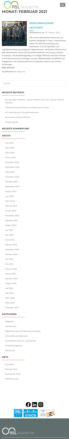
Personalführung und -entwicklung (20, 340)
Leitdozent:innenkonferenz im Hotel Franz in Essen (27, 107)
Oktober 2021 (11, 254)
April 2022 (9, 240)
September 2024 (12, 167)
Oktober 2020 (11, 278)
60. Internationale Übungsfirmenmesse (22, 112)
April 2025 (9, 147)
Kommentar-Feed (12, 374)
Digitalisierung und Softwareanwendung (22, 331)
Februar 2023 (11, 206)
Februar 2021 (11, 269)
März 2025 (10, 152)
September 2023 (12, 186)
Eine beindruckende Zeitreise (18, 117)
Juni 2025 (9, 143)
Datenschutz (10, 326)
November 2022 (12, 215)
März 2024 (10, 172)
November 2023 (12, 177)
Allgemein (21, 71)
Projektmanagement (14, 345)
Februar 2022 (11, 244)
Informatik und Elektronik (16, 336)
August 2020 (10, 283)
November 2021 (12, 249)
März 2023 (10, 201)
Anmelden (9, 364)
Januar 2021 (10, 273)
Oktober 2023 (11, 181)
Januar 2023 (10, 210)
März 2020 (10, 298)
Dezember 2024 (12, 162)
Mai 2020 (9, 293)
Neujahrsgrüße (11, 122)
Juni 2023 (9, 196)
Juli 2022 (9, 230)
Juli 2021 (9, 259)
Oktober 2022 (11, 220)
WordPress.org (11, 379)
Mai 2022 (9, 235)
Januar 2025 (10, 157)
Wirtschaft (10, 350)
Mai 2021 (9, 264)
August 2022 (10, 225)
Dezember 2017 (12, 307)
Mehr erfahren (8, 67)
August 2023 (10, 191)
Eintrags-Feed (11, 369)
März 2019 (10, 302)
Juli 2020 (9, 288)
